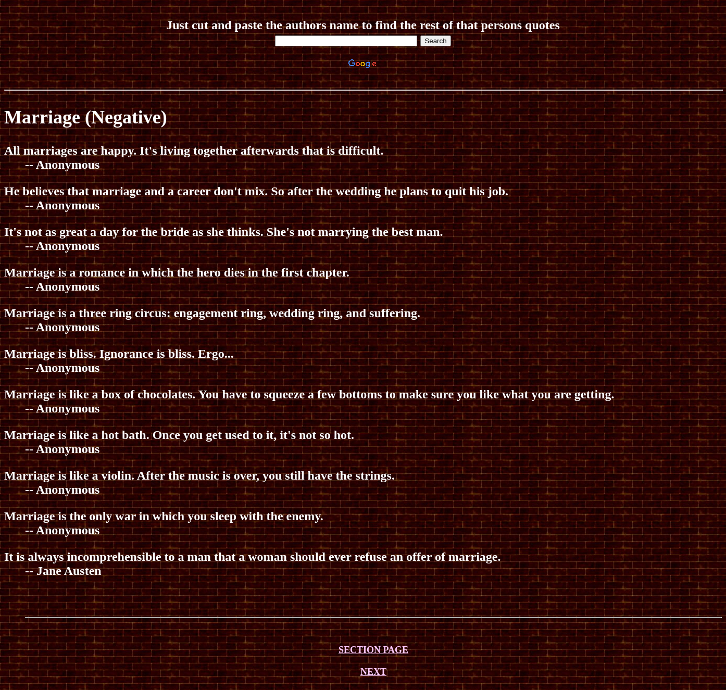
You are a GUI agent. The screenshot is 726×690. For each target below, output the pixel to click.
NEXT (373, 672)
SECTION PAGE (373, 650)
